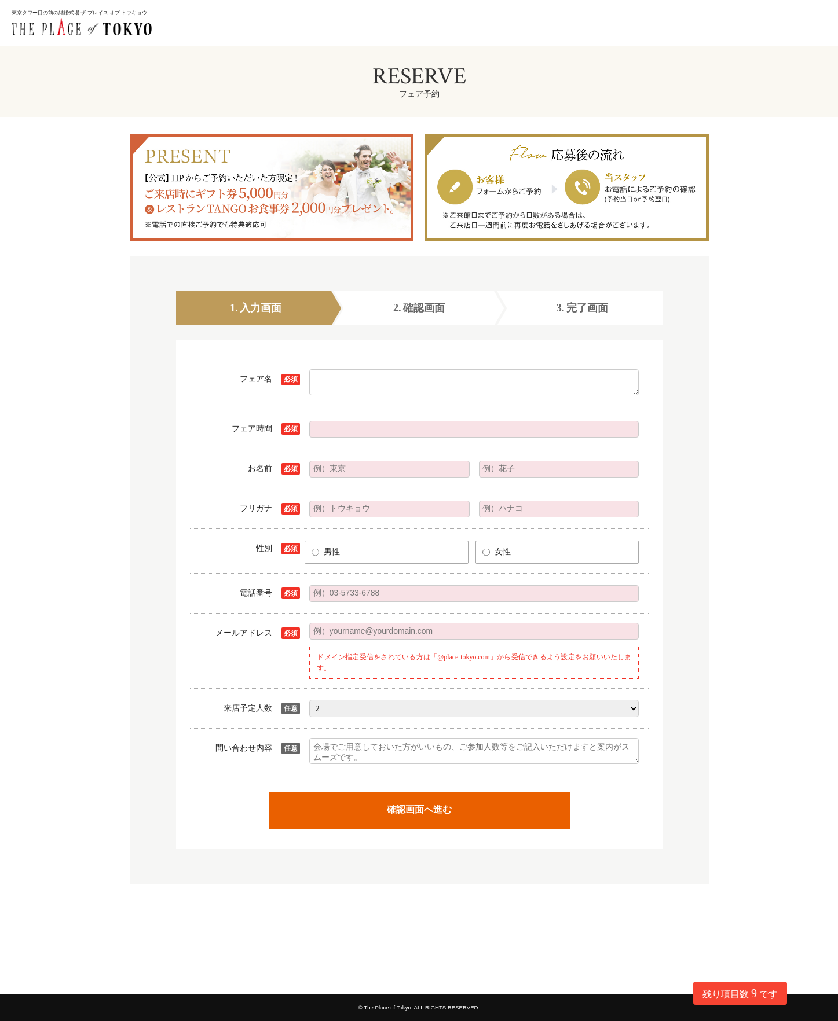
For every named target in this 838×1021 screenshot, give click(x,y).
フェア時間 (252, 428)
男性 (332, 552)
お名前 (260, 468)
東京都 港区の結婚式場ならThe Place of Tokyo (87, 37)
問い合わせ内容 (243, 748)
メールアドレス (243, 633)
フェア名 (256, 378)
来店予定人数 (248, 708)
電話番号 (256, 593)
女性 (503, 552)
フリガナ (256, 508)
